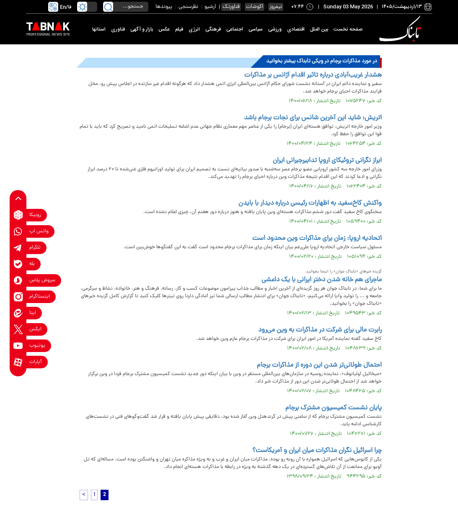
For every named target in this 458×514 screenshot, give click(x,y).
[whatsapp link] (18, 231)
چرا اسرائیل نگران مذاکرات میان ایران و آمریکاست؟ (317, 451)
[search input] (125, 7)
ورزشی (275, 29)
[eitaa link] (18, 313)
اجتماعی (234, 29)
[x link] (18, 329)
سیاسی (255, 29)
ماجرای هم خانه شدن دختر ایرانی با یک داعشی (321, 280)
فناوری (118, 29)
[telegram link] (18, 247)
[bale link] (18, 264)
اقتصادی (296, 29)
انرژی (194, 29)
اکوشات (254, 7)
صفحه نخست (348, 29)
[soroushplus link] (18, 280)
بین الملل (319, 29)
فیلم (179, 29)
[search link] (108, 7)
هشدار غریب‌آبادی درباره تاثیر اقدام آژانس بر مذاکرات (313, 75)
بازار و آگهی (141, 29)
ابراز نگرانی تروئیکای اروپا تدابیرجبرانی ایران (327, 161)
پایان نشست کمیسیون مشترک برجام (333, 408)
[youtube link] (18, 345)
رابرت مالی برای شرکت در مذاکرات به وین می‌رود (320, 330)
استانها (99, 29)
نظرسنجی (188, 7)
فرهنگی (213, 29)
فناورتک (231, 7)
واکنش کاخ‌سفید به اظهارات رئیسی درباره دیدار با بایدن (310, 203)
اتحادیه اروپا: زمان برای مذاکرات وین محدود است (317, 239)
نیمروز (275, 7)
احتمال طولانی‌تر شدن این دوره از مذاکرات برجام (319, 365)
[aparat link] (18, 362)
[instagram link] (18, 296)
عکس (164, 29)
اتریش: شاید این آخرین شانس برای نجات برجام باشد (313, 118)
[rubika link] (18, 215)
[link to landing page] (401, 29)
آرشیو (210, 7)
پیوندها (163, 7)
